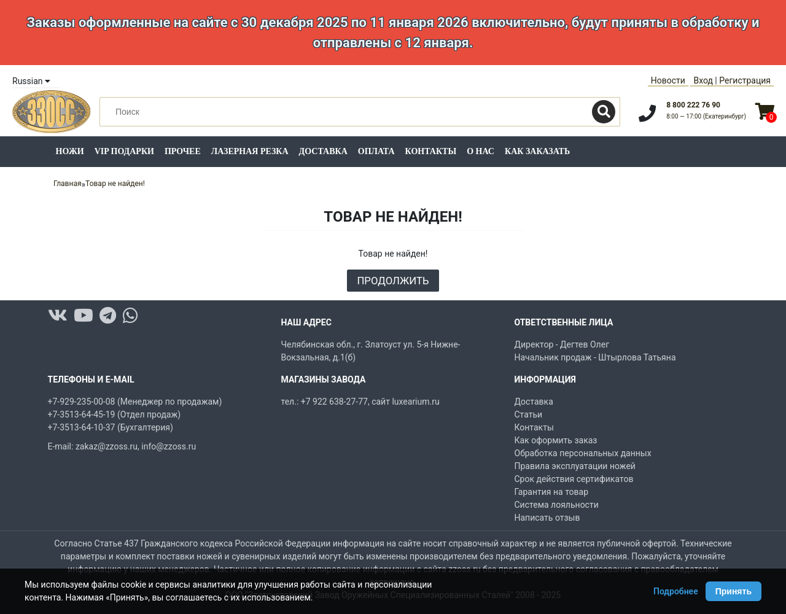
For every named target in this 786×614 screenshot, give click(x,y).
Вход (702, 80)
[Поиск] (603, 111)
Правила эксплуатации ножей (575, 466)
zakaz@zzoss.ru (107, 446)
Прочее (183, 151)
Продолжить (393, 280)
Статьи (529, 414)
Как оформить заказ (556, 440)
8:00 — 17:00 (706, 116)
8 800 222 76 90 (693, 105)
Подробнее (675, 591)
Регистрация (745, 80)
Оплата (376, 151)
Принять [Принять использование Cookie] (733, 591)
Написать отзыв (547, 518)
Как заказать (537, 151)
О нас (480, 151)
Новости (668, 80)
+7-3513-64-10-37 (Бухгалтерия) (110, 427)
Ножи (70, 151)
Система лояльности (557, 505)
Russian (31, 81)
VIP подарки (124, 151)
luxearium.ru (415, 401)
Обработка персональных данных (583, 453)
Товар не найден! (115, 183)
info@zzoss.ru (168, 446)
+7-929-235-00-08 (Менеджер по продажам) (135, 401)
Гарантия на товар (552, 492)
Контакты (431, 151)
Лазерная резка (250, 151)
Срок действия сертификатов (574, 479)
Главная (67, 183)
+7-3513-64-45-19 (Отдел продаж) (114, 414)
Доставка (323, 151)
